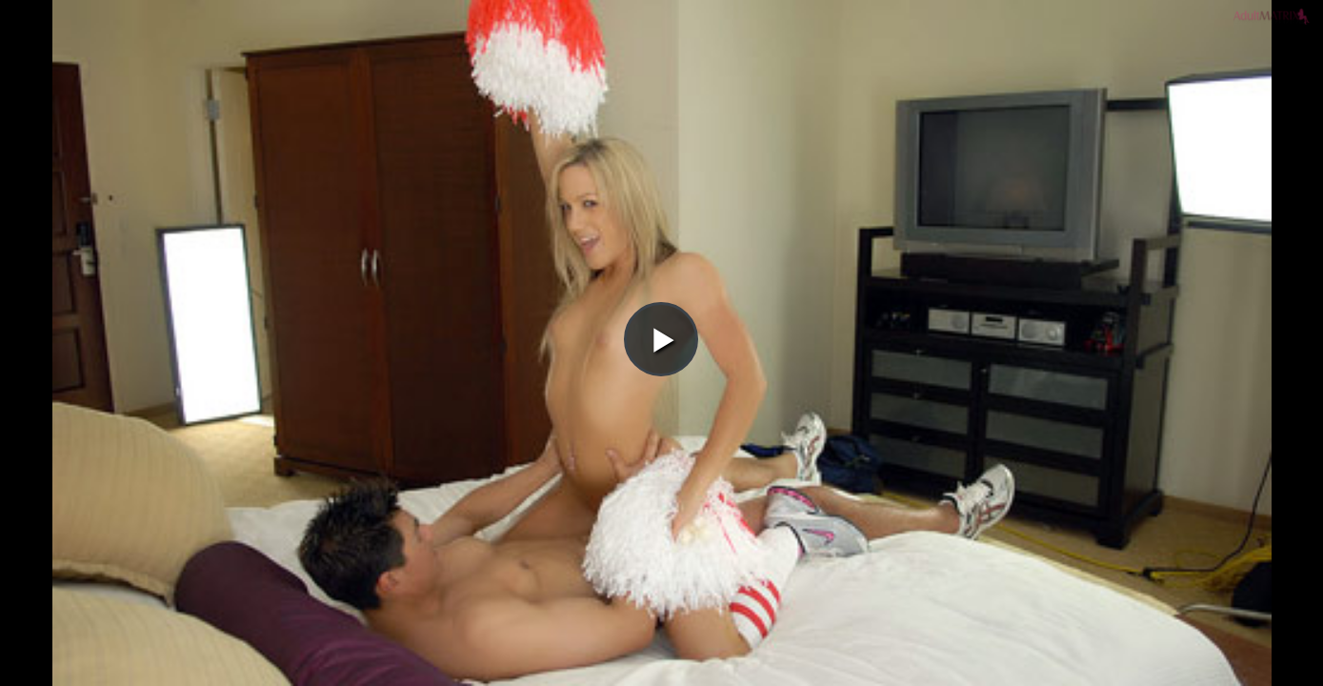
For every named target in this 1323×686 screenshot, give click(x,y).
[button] (661, 67)
